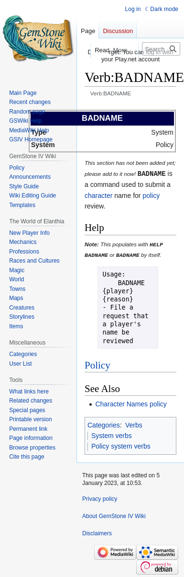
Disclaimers (97, 533)
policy (151, 195)
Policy (97, 364)
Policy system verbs (121, 446)
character (98, 195)
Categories (103, 424)
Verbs (133, 424)
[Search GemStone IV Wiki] (161, 49)
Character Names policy (130, 403)
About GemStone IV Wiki (114, 515)
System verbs (111, 435)
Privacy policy (99, 498)
